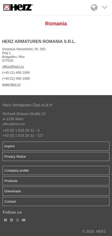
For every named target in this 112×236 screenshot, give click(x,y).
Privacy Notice (15, 156)
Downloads (12, 191)
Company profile (16, 170)
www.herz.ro (11, 84)
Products (11, 181)
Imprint (9, 146)
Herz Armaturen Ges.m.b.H (27, 105)
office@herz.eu (14, 124)
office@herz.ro (13, 66)
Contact (10, 201)
